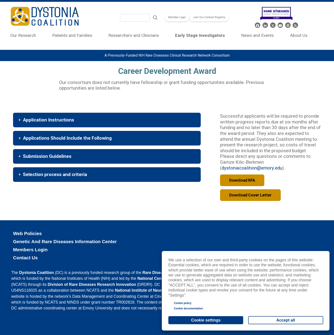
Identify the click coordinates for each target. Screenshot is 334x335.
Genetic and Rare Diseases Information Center (65, 241)
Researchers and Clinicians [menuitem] (133, 35)
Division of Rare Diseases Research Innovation (92, 284)
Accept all (285, 320)
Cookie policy (182, 303)
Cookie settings (205, 320)
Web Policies (27, 233)
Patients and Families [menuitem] (72, 35)
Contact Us (25, 257)
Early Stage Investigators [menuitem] (200, 35)
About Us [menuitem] (298, 35)
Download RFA (242, 180)
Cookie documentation (188, 308)
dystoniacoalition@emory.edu (252, 168)
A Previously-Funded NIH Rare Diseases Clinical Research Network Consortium (167, 55)
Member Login (177, 17)
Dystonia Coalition (36, 272)
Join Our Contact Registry (209, 17)
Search (155, 18)
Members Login (30, 249)
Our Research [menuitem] (23, 35)
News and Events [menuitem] (257, 35)
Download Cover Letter (250, 195)
